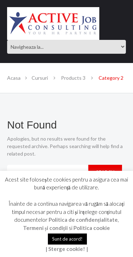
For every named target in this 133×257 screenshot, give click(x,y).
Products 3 (73, 78)
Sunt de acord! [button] (67, 239)
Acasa (14, 78)
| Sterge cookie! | (66, 249)
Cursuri (40, 78)
